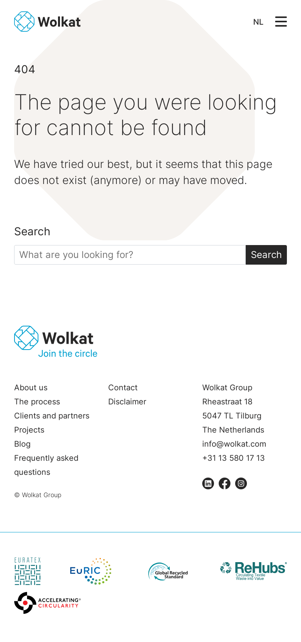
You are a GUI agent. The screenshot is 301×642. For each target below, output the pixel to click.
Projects (29, 430)
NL (258, 22)
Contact (123, 387)
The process (37, 401)
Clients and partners (51, 415)
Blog (22, 444)
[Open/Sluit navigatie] (281, 20)
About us (30, 387)
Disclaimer (127, 401)
